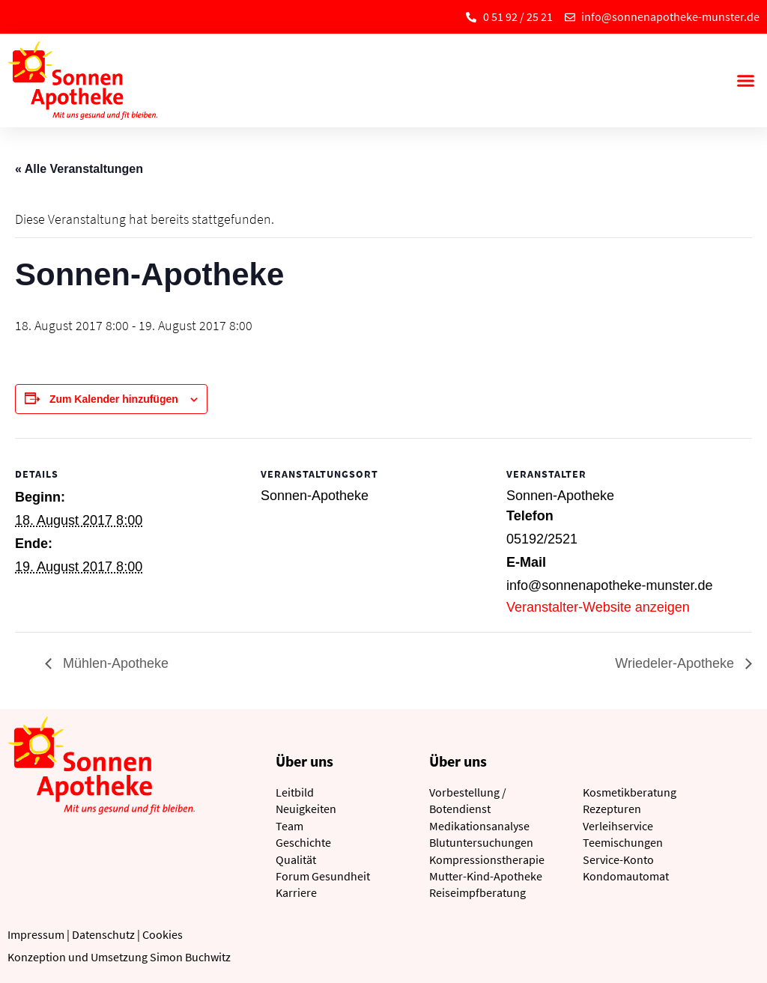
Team (289, 825)
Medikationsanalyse (479, 825)
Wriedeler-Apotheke (676, 663)
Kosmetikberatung (629, 792)
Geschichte (303, 842)
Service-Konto (618, 859)
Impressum (35, 934)
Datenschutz (103, 934)
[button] (745, 81)
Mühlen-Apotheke (114, 663)
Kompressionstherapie (487, 859)
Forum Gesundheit (323, 875)
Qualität (296, 859)
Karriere (296, 892)
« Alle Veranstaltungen (79, 168)
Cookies (162, 934)
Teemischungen (623, 842)
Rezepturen (612, 808)
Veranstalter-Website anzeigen (598, 607)
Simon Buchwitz (190, 956)
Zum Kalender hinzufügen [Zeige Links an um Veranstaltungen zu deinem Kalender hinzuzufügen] (113, 399)
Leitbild (295, 792)
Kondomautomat (626, 875)
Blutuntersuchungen (481, 842)
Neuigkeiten (306, 808)
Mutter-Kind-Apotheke (485, 875)
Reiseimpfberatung (477, 892)
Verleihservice (618, 825)
